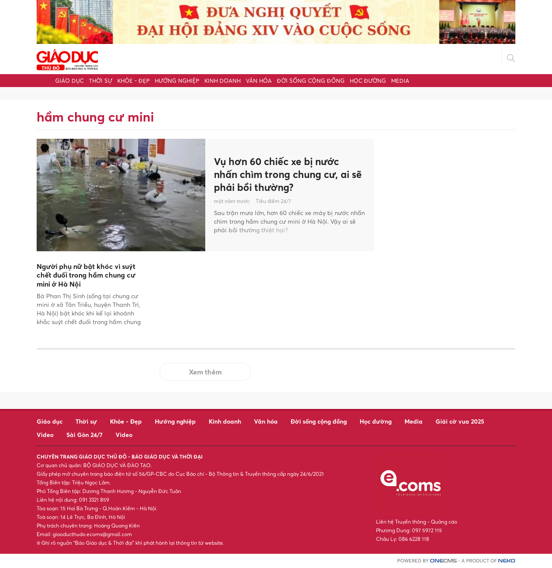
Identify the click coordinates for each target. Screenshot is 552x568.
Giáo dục (69, 80)
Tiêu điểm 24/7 (273, 202)
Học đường (368, 80)
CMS (443, 561)
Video (45, 434)
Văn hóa (259, 80)
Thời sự (100, 80)
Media (400, 80)
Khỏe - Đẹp (133, 80)
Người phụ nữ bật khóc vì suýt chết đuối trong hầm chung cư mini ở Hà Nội (86, 275)
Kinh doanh (222, 80)
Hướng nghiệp (177, 80)
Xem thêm (205, 372)
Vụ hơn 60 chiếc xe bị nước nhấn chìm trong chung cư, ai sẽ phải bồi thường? (285, 174)
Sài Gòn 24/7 (84, 434)
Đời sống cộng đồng (311, 80)
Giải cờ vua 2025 (460, 421)
